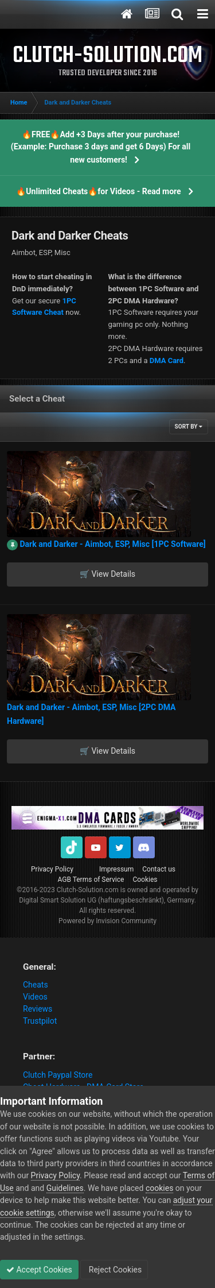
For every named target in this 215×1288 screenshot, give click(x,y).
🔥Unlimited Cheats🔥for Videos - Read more (98, 191)
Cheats (35, 984)
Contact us (158, 869)
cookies (159, 1188)
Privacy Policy (52, 869)
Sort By (188, 426)
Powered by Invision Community (107, 921)
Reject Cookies (114, 1269)
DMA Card (166, 360)
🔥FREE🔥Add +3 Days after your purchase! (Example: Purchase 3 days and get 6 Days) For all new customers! (100, 147)
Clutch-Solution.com (88, 890)
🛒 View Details (107, 574)
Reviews (37, 1008)
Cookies (144, 880)
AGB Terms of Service (91, 880)
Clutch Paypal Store (57, 1074)
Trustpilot (40, 1020)
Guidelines (65, 1188)
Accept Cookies (39, 1269)
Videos (35, 996)
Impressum (116, 869)
